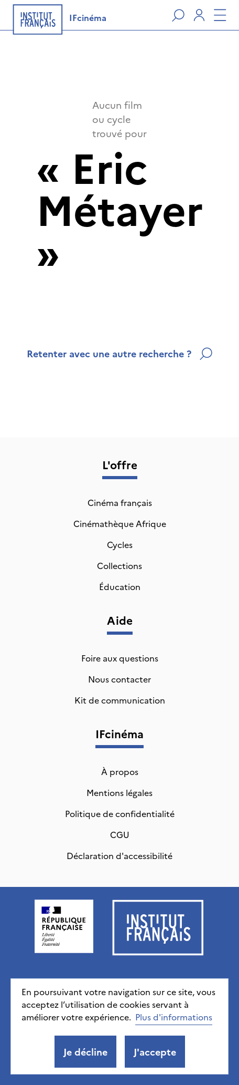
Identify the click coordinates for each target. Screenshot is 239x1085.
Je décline (85, 1051)
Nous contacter (119, 679)
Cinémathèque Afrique (119, 523)
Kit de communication (119, 700)
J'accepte (155, 1051)
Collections (119, 565)
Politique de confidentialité (120, 813)
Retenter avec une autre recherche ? (119, 353)
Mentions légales (119, 792)
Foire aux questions (119, 658)
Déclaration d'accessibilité (119, 855)
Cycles (120, 544)
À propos (119, 771)
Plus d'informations (173, 1016)
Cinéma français (120, 502)
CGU (119, 834)
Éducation (119, 586)
